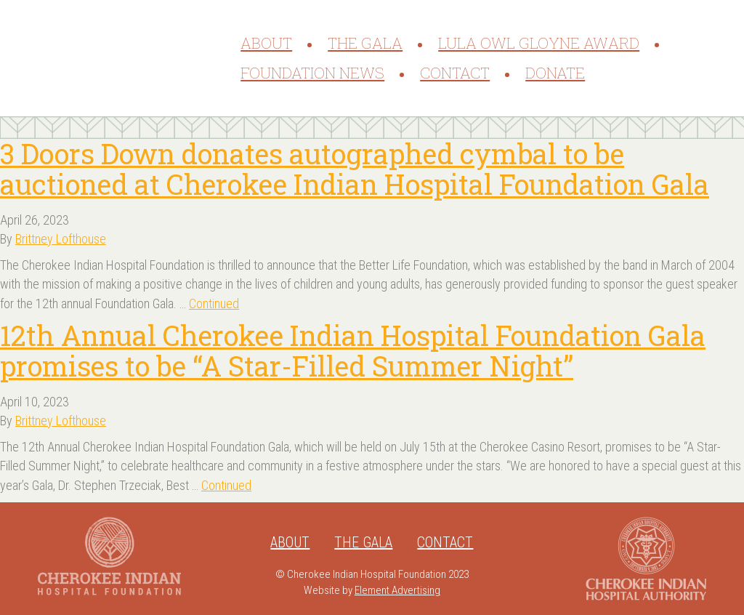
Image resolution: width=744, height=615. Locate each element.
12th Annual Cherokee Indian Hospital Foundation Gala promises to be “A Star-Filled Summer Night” (352, 350)
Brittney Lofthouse (60, 238)
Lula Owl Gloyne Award (538, 43)
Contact (455, 73)
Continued (214, 303)
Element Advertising (397, 590)
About (266, 43)
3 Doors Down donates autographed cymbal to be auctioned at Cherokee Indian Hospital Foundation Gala (354, 168)
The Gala (365, 43)
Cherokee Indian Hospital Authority (646, 558)
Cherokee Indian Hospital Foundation (128, 58)
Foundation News (312, 73)
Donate (555, 73)
